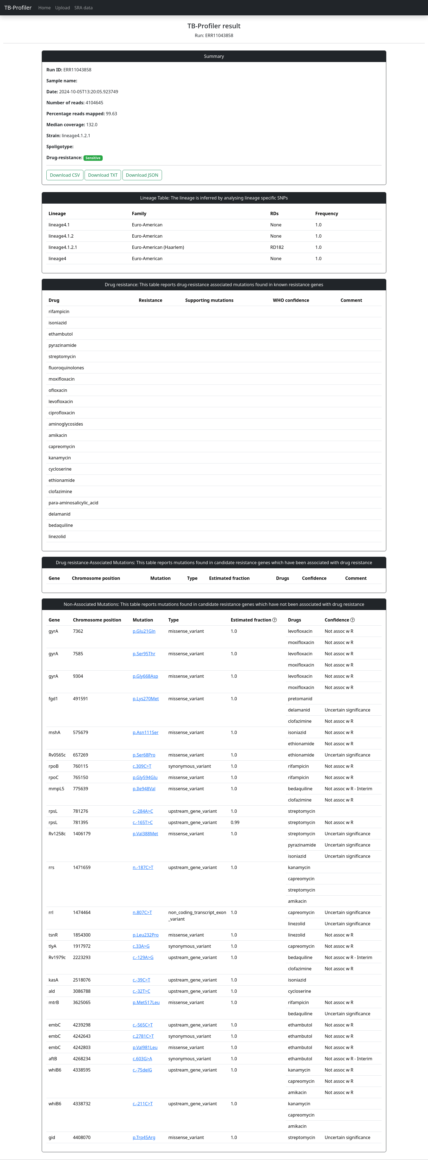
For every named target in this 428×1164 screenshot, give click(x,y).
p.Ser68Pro (144, 755)
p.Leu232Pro (146, 935)
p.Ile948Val (144, 789)
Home (44, 8)
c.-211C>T (143, 1104)
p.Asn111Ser (146, 732)
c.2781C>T (143, 1036)
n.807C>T (142, 912)
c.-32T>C (141, 991)
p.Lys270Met (146, 699)
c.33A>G (141, 946)
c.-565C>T (143, 1025)
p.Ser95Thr (144, 654)
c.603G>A (142, 1059)
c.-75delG (142, 1070)
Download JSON (142, 175)
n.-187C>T (143, 867)
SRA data (83, 8)
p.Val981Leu (145, 1047)
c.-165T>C (143, 822)
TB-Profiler (18, 7)
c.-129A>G (143, 957)
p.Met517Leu (146, 1002)
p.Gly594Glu (145, 777)
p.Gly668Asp (145, 676)
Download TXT (103, 175)
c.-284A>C (143, 811)
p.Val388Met (145, 834)
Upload (62, 8)
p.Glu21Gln (144, 631)
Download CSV (65, 175)
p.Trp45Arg (144, 1137)
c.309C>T (142, 766)
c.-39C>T (141, 980)
